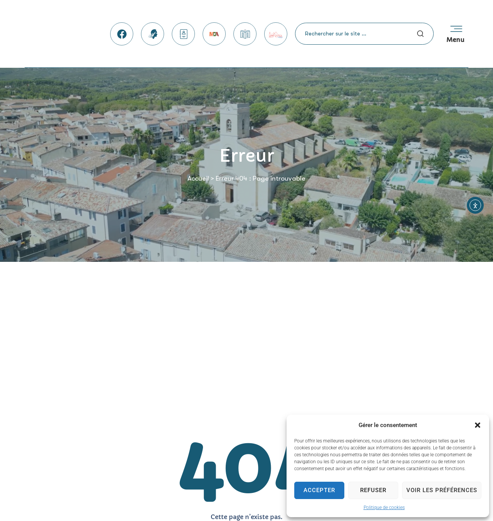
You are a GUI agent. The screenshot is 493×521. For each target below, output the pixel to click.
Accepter (319, 490)
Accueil (198, 178)
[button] (477, 425)
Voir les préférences (441, 490)
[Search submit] (420, 34)
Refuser (373, 490)
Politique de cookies (384, 507)
